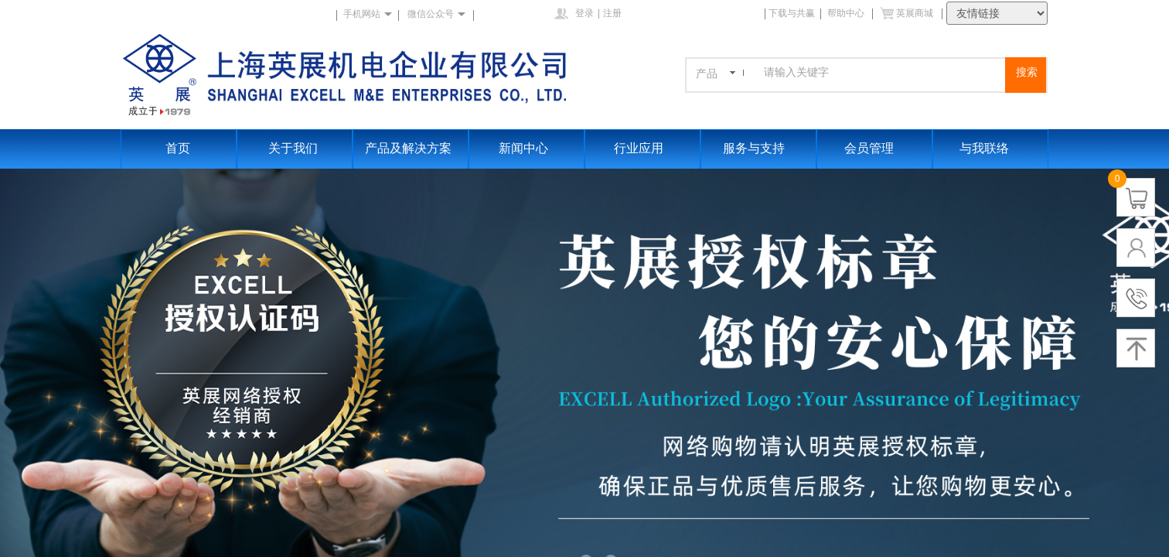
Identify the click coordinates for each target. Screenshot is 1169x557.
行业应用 (638, 148)
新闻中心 (523, 148)
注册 (612, 13)
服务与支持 (754, 148)
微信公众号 (430, 14)
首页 (177, 148)
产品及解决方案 (408, 148)
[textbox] (882, 73)
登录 (584, 13)
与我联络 (984, 148)
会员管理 (869, 148)
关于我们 (293, 148)
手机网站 (361, 14)
